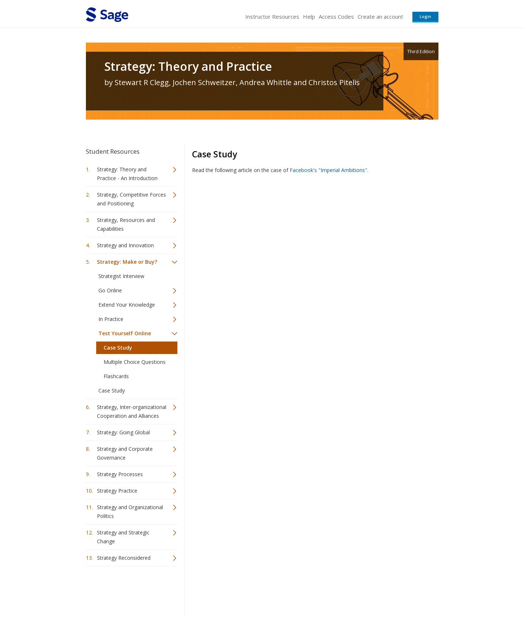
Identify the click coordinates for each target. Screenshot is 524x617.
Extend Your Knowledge (126, 304)
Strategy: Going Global (123, 432)
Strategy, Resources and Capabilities (126, 224)
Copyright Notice (349, 589)
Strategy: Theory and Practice (188, 66)
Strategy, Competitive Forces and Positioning (131, 199)
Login (425, 16)
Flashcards (116, 376)
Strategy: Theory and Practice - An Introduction (127, 174)
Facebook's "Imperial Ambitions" (328, 170)
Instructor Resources (272, 16)
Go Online (110, 290)
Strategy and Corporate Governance (125, 453)
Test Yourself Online (124, 333)
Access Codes (336, 16)
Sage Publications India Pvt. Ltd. (192, 589)
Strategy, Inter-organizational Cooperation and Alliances (131, 411)
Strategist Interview (121, 276)
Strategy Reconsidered (124, 557)
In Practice (110, 318)
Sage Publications (128, 589)
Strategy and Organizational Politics (130, 511)
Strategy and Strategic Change (123, 537)
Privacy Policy (390, 589)
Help (309, 16)
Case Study (118, 347)
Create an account (380, 16)
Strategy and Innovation (125, 245)
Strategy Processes (120, 474)
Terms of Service (304, 589)
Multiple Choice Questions (135, 361)
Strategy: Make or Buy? (127, 261)
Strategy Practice (117, 490)
